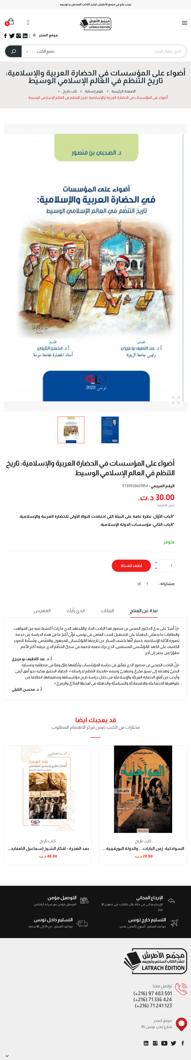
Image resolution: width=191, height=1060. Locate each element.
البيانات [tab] (107, 610)
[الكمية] (166, 566)
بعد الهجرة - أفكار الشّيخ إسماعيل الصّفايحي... (48, 848)
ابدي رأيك (76, 610)
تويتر (173, 1043)
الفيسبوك (182, 1043)
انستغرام (155, 1043)
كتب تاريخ (48, 840)
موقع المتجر (45, 35)
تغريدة (139, 584)
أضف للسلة (131, 565)
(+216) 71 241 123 (153, 1005)
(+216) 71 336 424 (152, 999)
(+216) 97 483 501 (152, 993)
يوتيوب (164, 1043)
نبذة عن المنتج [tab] (143, 610)
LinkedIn (146, 1043)
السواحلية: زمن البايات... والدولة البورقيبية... (143, 848)
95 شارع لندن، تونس (156, 1027)
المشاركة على (147, 584)
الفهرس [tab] (42, 610)
